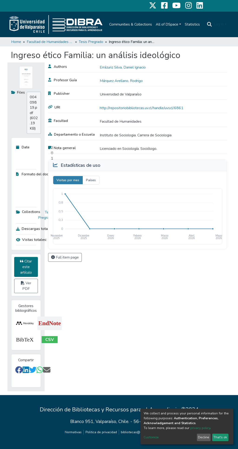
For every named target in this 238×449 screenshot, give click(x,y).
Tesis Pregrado (91, 41)
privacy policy (200, 428)
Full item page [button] (65, 257)
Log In (219, 24)
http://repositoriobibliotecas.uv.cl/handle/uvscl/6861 (141, 108)
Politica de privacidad (101, 432)
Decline (203, 437)
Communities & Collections (130, 24)
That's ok (220, 437)
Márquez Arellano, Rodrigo (121, 80)
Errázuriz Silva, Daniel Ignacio (123, 67)
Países (91, 180)
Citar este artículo (26, 267)
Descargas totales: (33, 228)
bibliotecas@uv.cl (134, 432)
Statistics (192, 24)
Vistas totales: (31, 239)
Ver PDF (26, 286)
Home (16, 41)
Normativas (73, 432)
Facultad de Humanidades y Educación (50, 41)
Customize (151, 437)
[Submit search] (209, 24)
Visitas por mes (67, 180)
